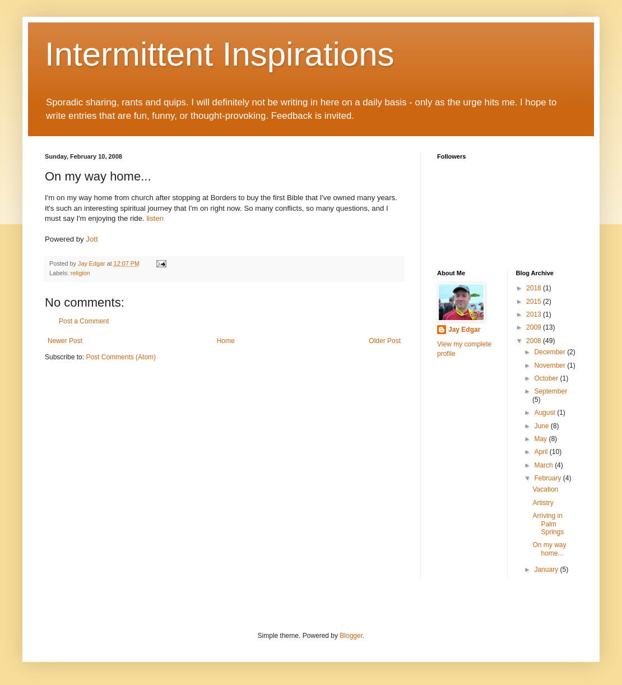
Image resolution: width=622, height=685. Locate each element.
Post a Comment (84, 321)
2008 (534, 341)
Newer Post (65, 341)
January (547, 569)
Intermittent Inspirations (219, 54)
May (541, 439)
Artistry (542, 503)
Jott (92, 239)
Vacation (545, 489)
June (542, 426)
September (550, 391)
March (544, 465)
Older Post (385, 341)
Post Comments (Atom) (121, 357)
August (545, 412)
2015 (534, 302)
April (541, 452)
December (550, 352)
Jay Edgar (464, 330)
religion (80, 273)
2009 (534, 327)
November (550, 365)
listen (155, 218)
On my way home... (549, 549)
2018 (534, 288)
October (547, 378)
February (548, 478)
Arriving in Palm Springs (548, 524)
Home (226, 341)
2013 (534, 314)
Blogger (351, 636)
